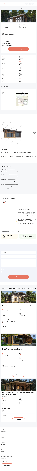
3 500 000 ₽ (4, 326)
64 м (7, 24)
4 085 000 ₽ (4, 370)
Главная (2, 435)
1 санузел (24, 27)
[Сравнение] (32, 4)
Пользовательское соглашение (7, 456)
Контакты (3, 451)
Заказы (2, 437)
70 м (6, 355)
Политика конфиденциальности (7, 453)
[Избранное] (30, 4)
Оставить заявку (18, 49)
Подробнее (18, 330)
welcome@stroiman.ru (5, 461)
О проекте (3, 446)
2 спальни (6, 27)
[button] (34, 16)
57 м (6, 400)
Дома (2, 439)
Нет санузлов (22, 315)
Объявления (3, 444)
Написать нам (7, 465)
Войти (32, 1)
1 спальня (3, 315)
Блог (2, 449)
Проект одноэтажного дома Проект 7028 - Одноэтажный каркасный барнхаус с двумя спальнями (17, 348)
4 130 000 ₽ (4, 415)
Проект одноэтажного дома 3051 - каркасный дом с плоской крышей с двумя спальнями (18, 393)
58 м (6, 311)
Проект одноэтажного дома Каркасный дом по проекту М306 (18, 305)
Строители (3, 442)
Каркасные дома (5, 307)
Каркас (7, 41)
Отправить (18, 276)
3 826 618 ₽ (9, 45)
